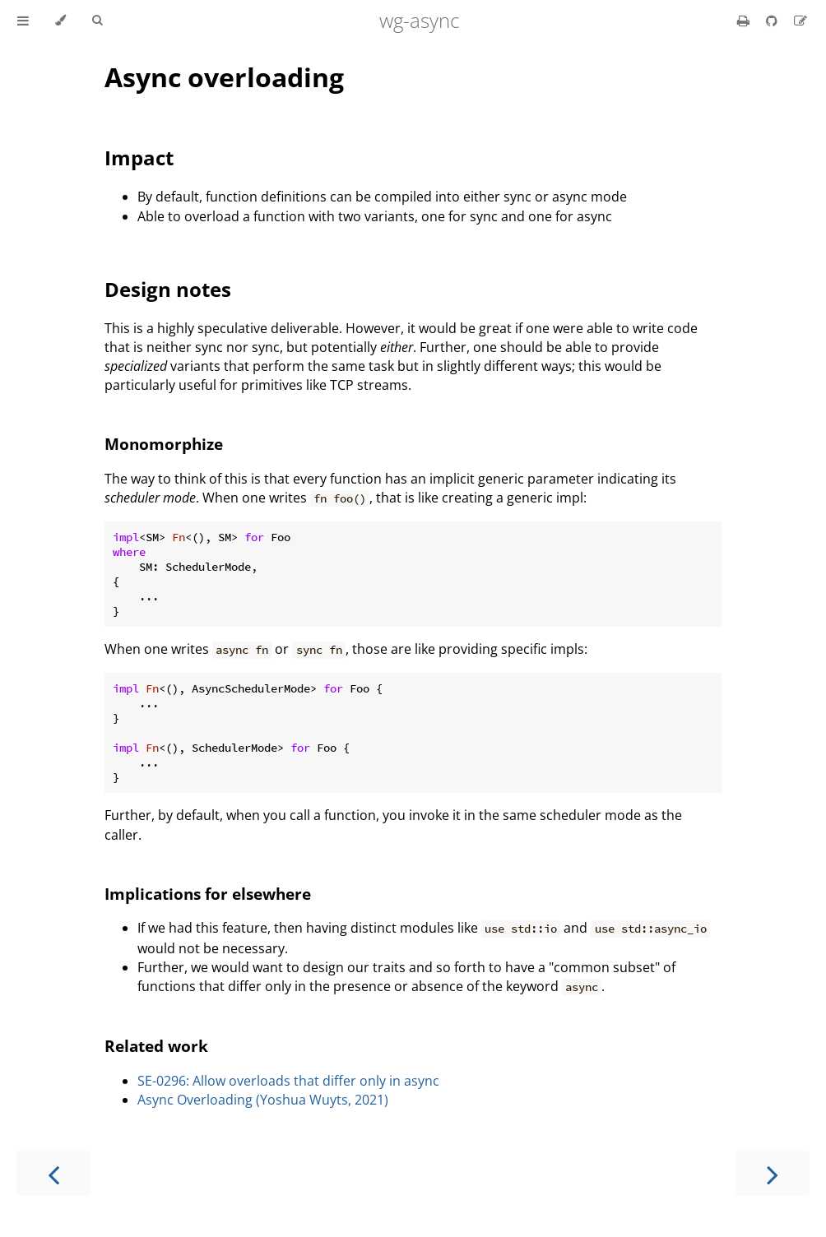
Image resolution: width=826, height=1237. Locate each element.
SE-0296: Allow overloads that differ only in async (288, 1081)
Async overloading (224, 77)
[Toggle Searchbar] (97, 20)
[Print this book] (745, 21)
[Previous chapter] (53, 1173)
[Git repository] (773, 21)
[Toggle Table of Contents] (23, 20)
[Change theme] (60, 20)
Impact (139, 157)
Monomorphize (163, 443)
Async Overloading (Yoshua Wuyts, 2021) (262, 1100)
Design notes (167, 289)
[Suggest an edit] (800, 21)
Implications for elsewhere (207, 893)
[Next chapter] (773, 1173)
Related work (156, 1045)
